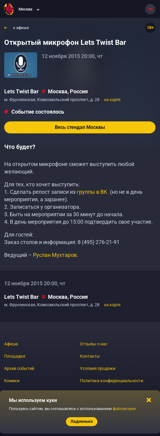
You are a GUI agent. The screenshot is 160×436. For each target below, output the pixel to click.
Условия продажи (97, 368)
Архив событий (19, 368)
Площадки (14, 356)
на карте (112, 99)
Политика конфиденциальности (111, 380)
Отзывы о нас (93, 344)
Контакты (90, 356)
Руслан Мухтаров (55, 255)
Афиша (11, 344)
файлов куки (124, 408)
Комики (11, 380)
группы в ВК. (93, 192)
